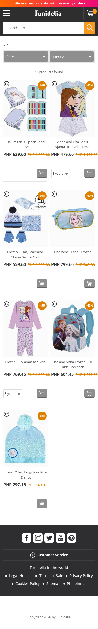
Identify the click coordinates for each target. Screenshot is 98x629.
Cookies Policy (27, 583)
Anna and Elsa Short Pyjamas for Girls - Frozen (73, 144)
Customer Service (49, 554)
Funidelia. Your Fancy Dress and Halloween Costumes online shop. (48, 13)
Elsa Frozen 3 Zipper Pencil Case (25, 144)
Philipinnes (77, 583)
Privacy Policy (81, 575)
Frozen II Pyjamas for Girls (25, 362)
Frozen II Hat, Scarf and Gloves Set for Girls (25, 255)
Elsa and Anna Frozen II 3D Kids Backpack (72, 364)
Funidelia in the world (49, 567)
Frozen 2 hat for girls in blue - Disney (25, 475)
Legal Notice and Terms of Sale (36, 575)
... (4, 44)
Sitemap (53, 583)
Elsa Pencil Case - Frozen (72, 252)
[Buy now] (42, 173)
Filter (11, 56)
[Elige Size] (60, 173)
